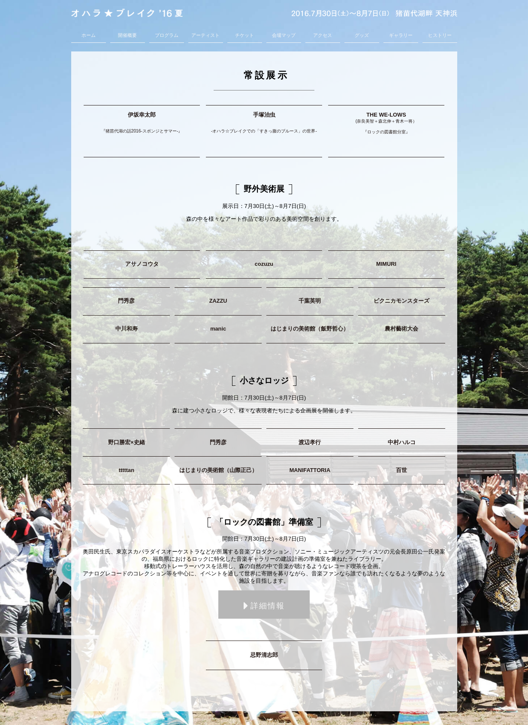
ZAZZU (218, 301)
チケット (244, 35)
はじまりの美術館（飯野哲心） (310, 328)
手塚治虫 (264, 125)
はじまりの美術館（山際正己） (218, 470)
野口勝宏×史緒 (126, 442)
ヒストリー (440, 35)
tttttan (126, 470)
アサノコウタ (142, 264)
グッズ (362, 35)
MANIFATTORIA (310, 470)
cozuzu (264, 264)
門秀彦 (126, 301)
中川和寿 (126, 328)
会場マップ (284, 35)
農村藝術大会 (401, 328)
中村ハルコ (402, 442)
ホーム (88, 35)
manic (218, 328)
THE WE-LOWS (386, 125)
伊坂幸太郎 (142, 125)
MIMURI (386, 264)
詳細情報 (264, 606)
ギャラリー (401, 35)
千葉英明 (310, 301)
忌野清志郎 (264, 655)
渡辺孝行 (310, 442)
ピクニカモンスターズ (401, 301)
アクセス (322, 35)
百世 (401, 470)
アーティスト (205, 35)
